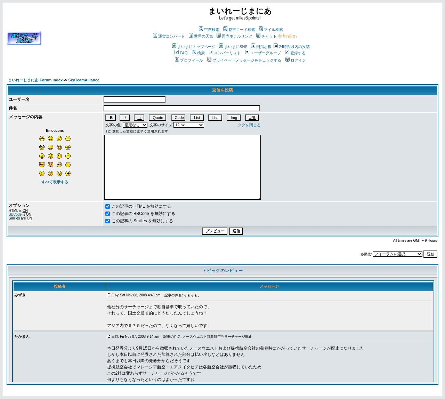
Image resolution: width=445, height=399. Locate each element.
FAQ (181, 53)
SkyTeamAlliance (83, 80)
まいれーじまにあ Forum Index (35, 80)
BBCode (15, 214)
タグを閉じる (249, 125)
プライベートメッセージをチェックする (244, 60)
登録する (295, 53)
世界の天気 (201, 36)
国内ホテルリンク (234, 36)
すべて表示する (54, 182)
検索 (198, 53)
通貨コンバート (169, 36)
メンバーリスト (225, 53)
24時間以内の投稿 (292, 47)
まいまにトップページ (194, 47)
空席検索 (209, 29)
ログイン (295, 60)
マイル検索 (271, 29)
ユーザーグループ (263, 53)
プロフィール (189, 60)
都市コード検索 (239, 29)
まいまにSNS (233, 47)
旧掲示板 (261, 47)
